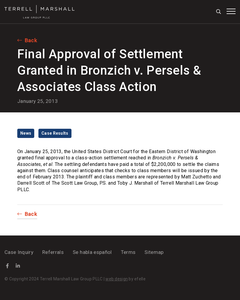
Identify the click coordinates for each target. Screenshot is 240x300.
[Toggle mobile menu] (231, 11)
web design (116, 279)
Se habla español (92, 252)
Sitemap (153, 252)
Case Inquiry (18, 252)
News (25, 133)
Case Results (54, 133)
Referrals (53, 252)
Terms (128, 252)
